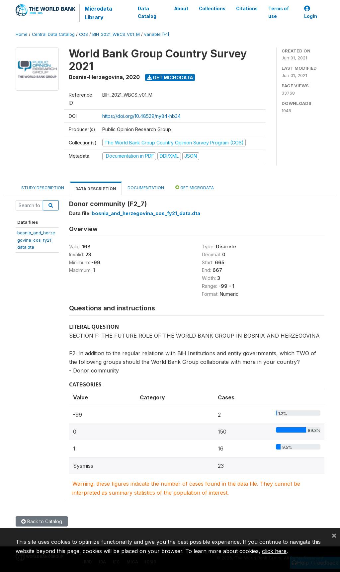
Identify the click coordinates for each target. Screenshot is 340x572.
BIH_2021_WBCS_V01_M (116, 34)
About (181, 8)
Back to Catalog (41, 521)
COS (83, 34)
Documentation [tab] (146, 187)
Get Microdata (170, 77)
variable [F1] (156, 34)
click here (274, 551)
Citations (247, 8)
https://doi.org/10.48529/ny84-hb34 (141, 116)
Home (22, 34)
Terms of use (278, 12)
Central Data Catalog (53, 34)
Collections (212, 8)
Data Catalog (147, 12)
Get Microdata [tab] (194, 187)
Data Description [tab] (95, 188)
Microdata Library (98, 13)
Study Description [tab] (42, 187)
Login (310, 12)
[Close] (334, 535)
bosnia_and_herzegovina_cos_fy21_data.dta (36, 240)
